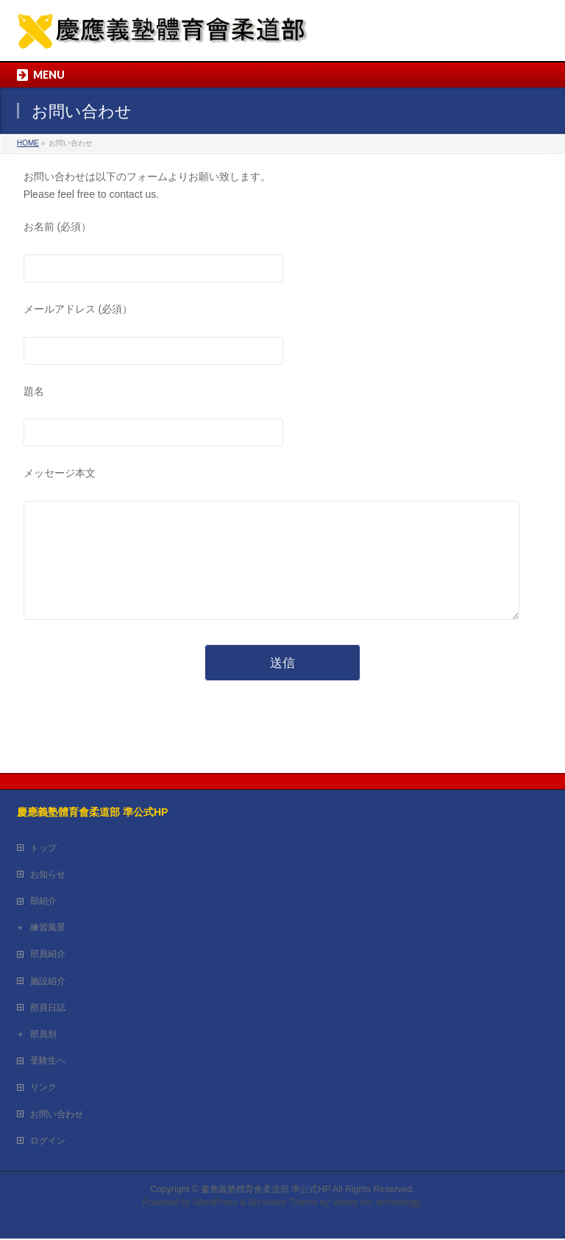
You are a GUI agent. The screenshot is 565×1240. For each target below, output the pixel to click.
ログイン (47, 1142)
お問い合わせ (56, 1116)
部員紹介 (47, 955)
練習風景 (47, 929)
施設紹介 (47, 982)
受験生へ (47, 1062)
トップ (43, 849)
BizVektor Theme (283, 1204)
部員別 (43, 1035)
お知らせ (47, 876)
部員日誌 (47, 1009)
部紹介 (43, 902)
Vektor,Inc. (353, 1204)
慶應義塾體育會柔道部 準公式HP (265, 1191)
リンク (43, 1088)
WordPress (215, 1204)
